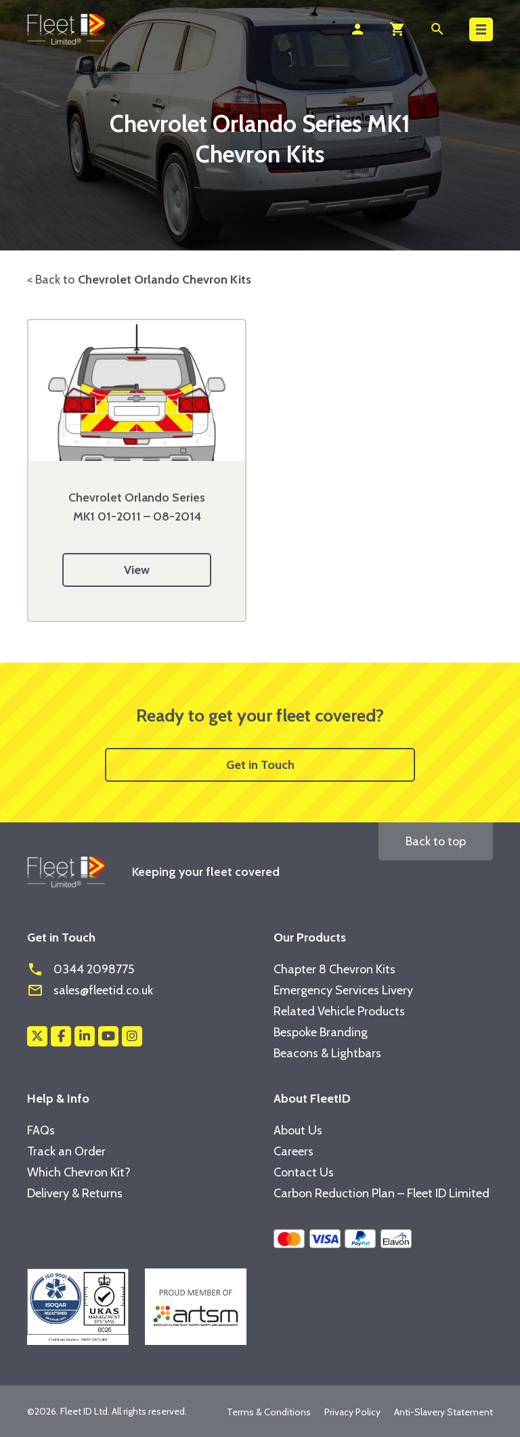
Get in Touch (260, 764)
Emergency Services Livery (343, 990)
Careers (293, 1151)
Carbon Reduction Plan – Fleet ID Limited (382, 1193)
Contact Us (304, 1172)
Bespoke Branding (321, 1032)
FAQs (41, 1130)
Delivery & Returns (75, 1193)
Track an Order (66, 1151)
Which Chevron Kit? (79, 1172)
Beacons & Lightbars (327, 1053)
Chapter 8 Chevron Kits (334, 969)
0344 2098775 (80, 969)
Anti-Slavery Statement (443, 1412)
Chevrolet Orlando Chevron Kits (164, 279)
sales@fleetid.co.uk (90, 990)
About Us (298, 1130)
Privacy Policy (352, 1412)
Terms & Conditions (269, 1412)
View (137, 569)
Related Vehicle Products (339, 1011)
